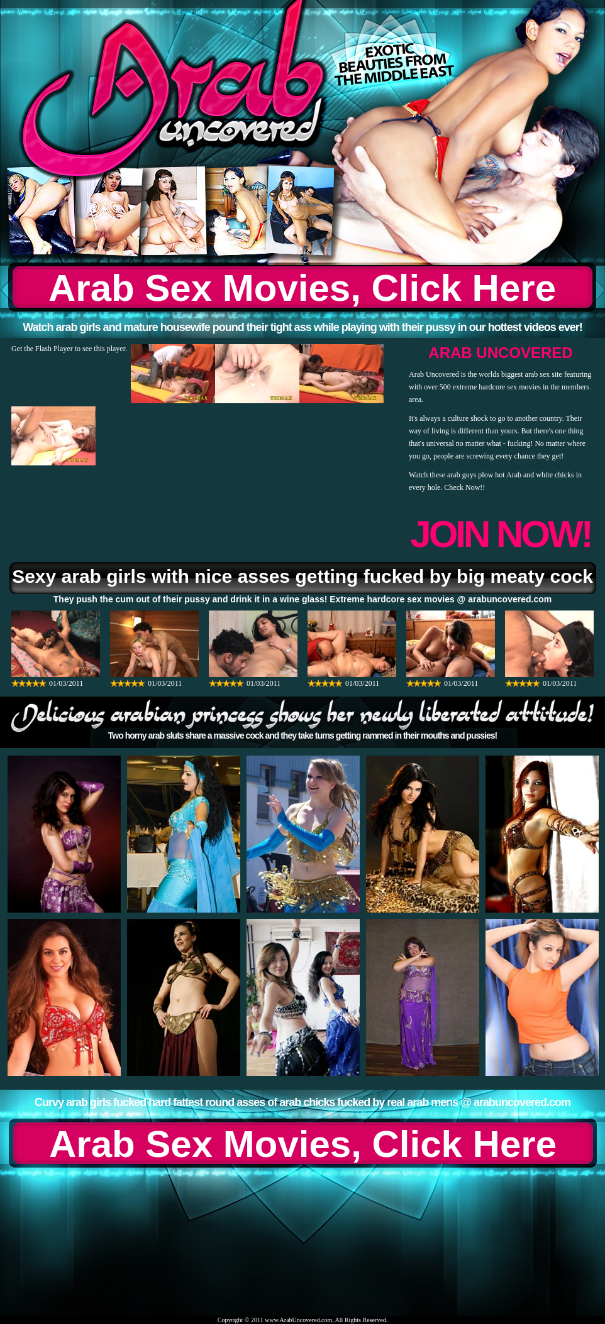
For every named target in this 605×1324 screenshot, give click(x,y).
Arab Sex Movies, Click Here (302, 288)
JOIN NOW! (500, 534)
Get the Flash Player (42, 348)
